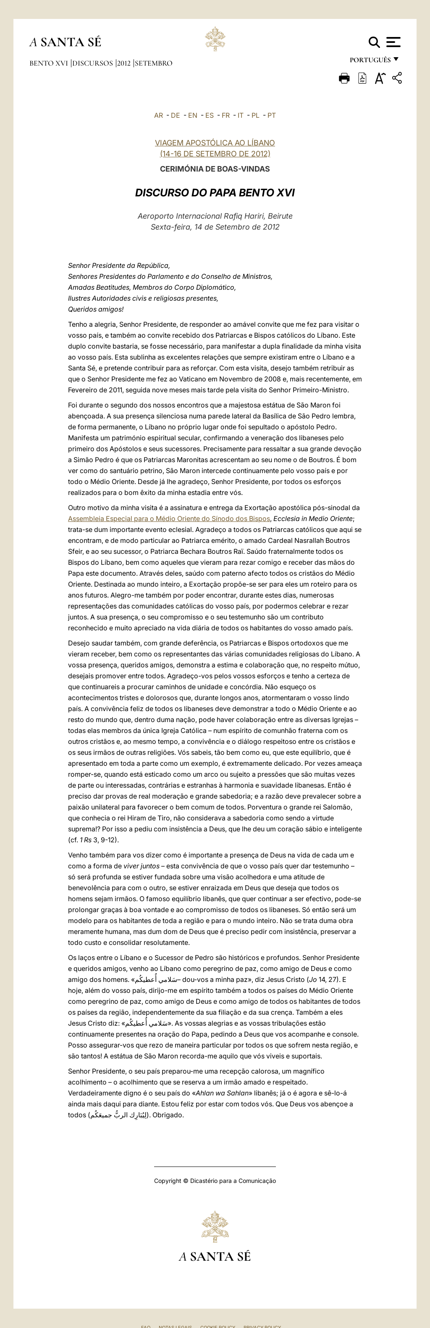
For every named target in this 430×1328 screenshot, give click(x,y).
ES (209, 115)
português (370, 62)
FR (226, 115)
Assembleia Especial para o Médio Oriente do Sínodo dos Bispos (169, 518)
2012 (124, 63)
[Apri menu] (392, 42)
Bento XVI (49, 63)
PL (256, 115)
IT (241, 115)
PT (271, 115)
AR (158, 115)
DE (175, 115)
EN (192, 115)
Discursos (93, 63)
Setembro (154, 63)
